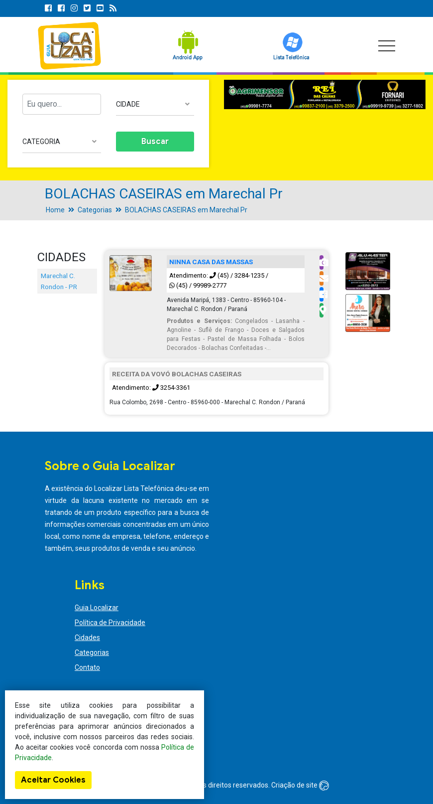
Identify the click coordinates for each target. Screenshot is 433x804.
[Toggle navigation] (387, 46)
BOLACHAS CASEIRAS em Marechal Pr (186, 210)
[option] (325, 94)
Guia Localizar (96, 608)
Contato (87, 667)
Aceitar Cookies (53, 780)
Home (55, 210)
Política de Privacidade (110, 623)
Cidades (87, 638)
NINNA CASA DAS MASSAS (211, 262)
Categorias (95, 210)
